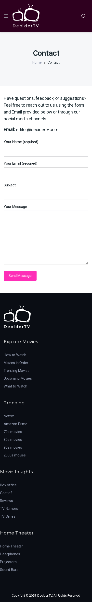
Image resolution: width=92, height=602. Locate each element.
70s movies (13, 432)
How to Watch (15, 355)
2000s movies (15, 455)
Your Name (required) (21, 142)
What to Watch (15, 386)
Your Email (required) (20, 163)
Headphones (10, 554)
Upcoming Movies (18, 378)
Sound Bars (9, 570)
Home (36, 62)
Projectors (8, 562)
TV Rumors (9, 508)
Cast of (6, 493)
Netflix (9, 416)
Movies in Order (16, 363)
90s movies (13, 447)
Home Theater (11, 546)
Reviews (6, 501)
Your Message (15, 206)
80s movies (13, 439)
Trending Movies (16, 370)
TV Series (7, 516)
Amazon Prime (15, 424)
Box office (8, 485)
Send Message (20, 276)
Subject (10, 185)
